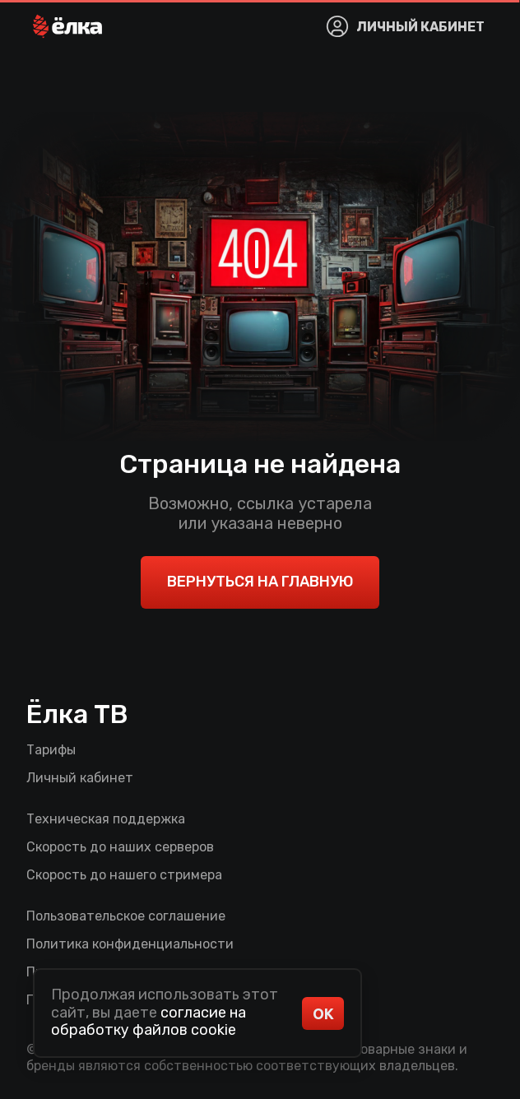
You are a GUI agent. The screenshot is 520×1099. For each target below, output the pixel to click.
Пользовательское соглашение (125, 916)
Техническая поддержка (105, 819)
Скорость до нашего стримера (124, 875)
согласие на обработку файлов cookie (148, 1022)
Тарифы (51, 750)
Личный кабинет (79, 778)
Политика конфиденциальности (130, 944)
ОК (323, 1013)
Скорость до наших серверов (120, 847)
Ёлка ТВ (77, 714)
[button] (67, 26)
